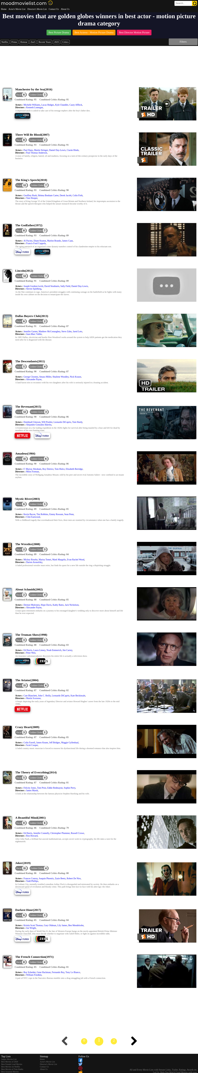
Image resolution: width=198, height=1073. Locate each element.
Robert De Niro (74, 878)
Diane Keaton (40, 240)
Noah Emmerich (54, 650)
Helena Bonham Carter (48, 195)
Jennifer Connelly (41, 833)
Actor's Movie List (17, 9)
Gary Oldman (50, 925)
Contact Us (54, 9)
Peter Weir (31, 653)
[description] (25, 99)
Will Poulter (47, 422)
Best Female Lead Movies (11, 1064)
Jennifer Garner (31, 331)
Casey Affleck (75, 105)
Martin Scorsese (33, 698)
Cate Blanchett (30, 695)
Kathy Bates (58, 605)
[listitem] (58, 32)
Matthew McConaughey (49, 331)
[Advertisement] (99, 64)
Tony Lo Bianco (72, 972)
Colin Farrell (29, 742)
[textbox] (180, 3)
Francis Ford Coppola (36, 243)
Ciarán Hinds (73, 150)
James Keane (42, 742)
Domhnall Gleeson (32, 422)
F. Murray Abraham (32, 469)
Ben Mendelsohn (76, 925)
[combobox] (180, 3)
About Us (65, 9)
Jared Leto (77, 331)
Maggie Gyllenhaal (69, 742)
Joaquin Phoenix (46, 878)
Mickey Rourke (31, 559)
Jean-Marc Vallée (34, 334)
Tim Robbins (42, 514)
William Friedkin (34, 975)
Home (4, 9)
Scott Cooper (32, 745)
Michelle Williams (32, 105)
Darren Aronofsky (34, 562)
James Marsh (32, 790)
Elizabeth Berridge (74, 469)
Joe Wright (31, 928)
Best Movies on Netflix (10, 1067)
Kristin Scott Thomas (33, 925)
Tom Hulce (60, 469)
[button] (38, 94)
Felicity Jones (30, 788)
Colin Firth (78, 195)
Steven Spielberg (33, 289)
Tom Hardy (77, 422)
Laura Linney (39, 650)
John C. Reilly (44, 695)
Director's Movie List (37, 9)
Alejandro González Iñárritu (39, 424)
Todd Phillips (32, 881)
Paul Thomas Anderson (36, 153)
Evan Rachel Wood (75, 559)
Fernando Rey (58, 972)
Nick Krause (75, 377)
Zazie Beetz (60, 878)
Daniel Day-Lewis (57, 150)
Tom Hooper (32, 198)
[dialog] (21, 94)
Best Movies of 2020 (9, 1062)
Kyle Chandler (61, 105)
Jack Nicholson (72, 605)
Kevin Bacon (29, 514)
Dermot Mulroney (32, 605)
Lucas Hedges (47, 105)
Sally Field (65, 286)
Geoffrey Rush (30, 195)
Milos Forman (32, 471)
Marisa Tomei (45, 559)
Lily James (62, 925)
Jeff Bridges (54, 742)
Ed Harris (28, 650)
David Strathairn (51, 286)
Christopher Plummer (60, 833)
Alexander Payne (34, 379)
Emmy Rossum (56, 514)
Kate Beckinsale (78, 695)
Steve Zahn (66, 331)
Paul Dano (28, 150)
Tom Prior (41, 788)
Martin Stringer (41, 150)
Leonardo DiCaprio (62, 422)
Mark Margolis (59, 559)
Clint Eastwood (33, 517)
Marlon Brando (54, 240)
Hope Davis (46, 605)
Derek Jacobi (65, 195)
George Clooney (31, 377)
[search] (185, 3)
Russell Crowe (77, 833)
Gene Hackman (44, 972)
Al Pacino (28, 240)
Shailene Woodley (61, 377)
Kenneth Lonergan (34, 107)
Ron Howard (32, 836)
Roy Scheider (30, 972)
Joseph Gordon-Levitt (33, 286)
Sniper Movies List (9, 1059)
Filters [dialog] (183, 41)
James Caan (67, 240)
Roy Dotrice (47, 469)
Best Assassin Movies (10, 1072)
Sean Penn (69, 514)
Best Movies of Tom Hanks (12, 1069)
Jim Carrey (67, 650)
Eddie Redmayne (55, 788)
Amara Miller (45, 377)
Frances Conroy (31, 878)
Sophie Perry (69, 788)
